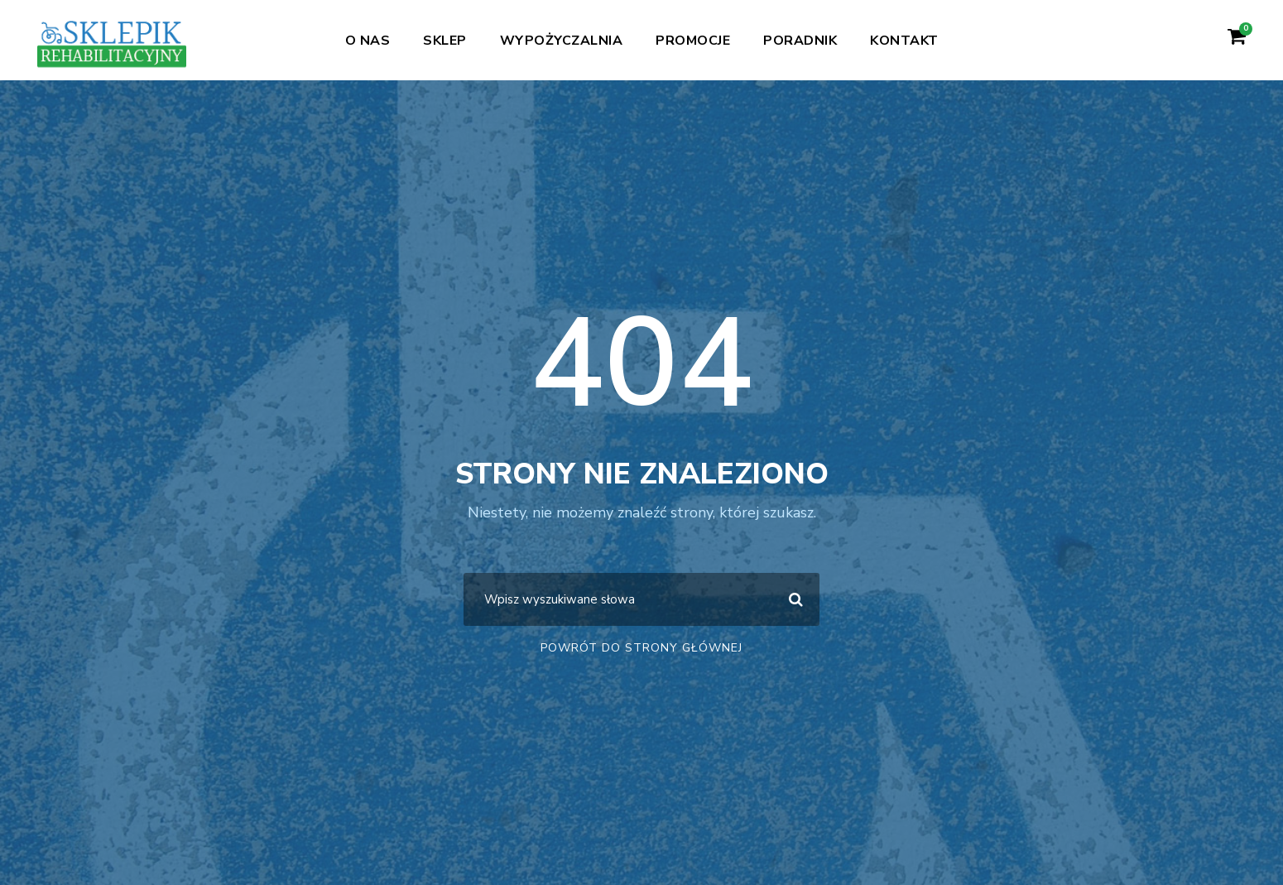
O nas (368, 40)
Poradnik (800, 40)
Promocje (693, 40)
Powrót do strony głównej (641, 648)
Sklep (445, 40)
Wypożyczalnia (561, 40)
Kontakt (904, 40)
